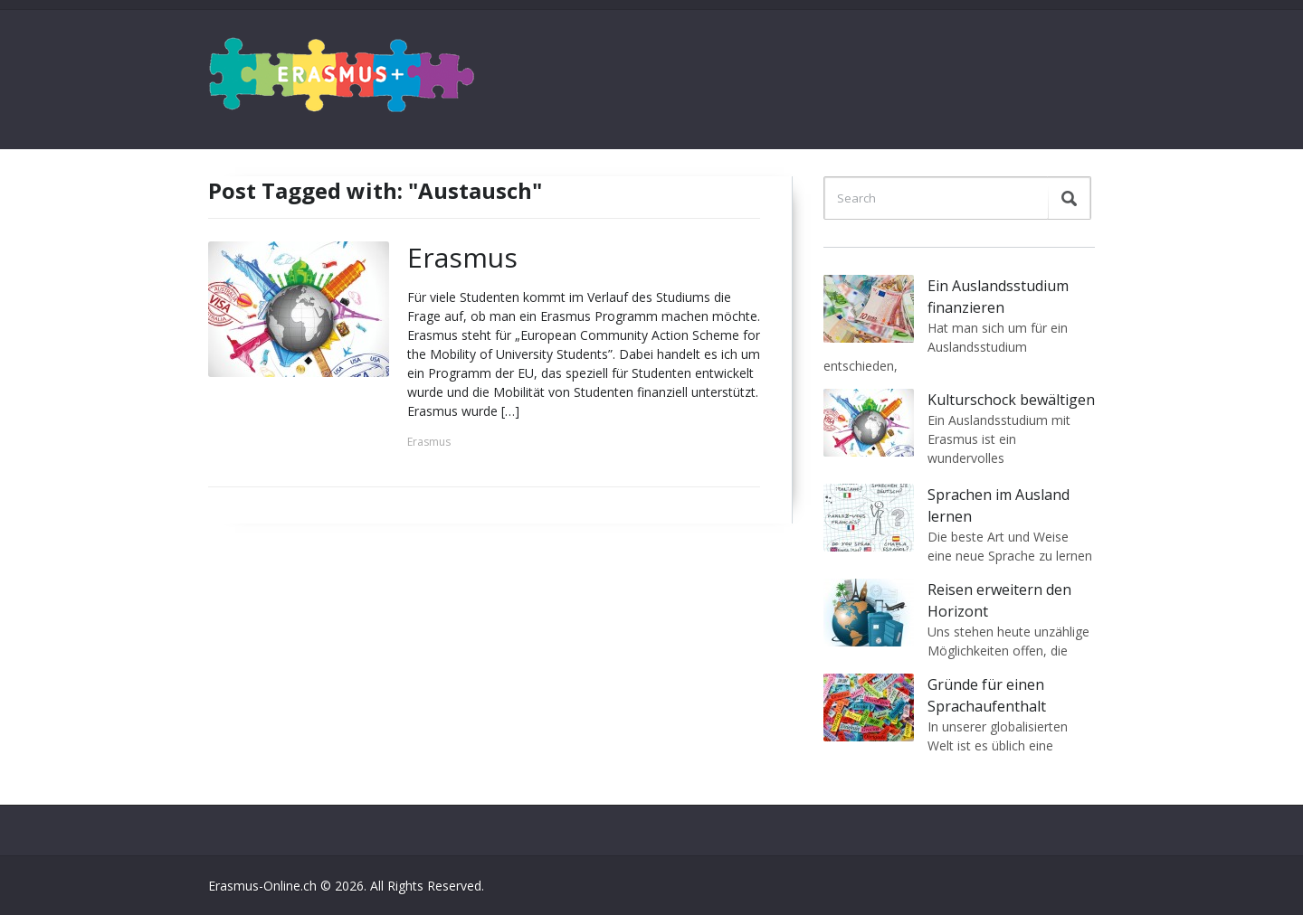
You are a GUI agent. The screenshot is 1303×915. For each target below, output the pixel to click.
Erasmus (462, 257)
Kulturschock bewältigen (1011, 400)
